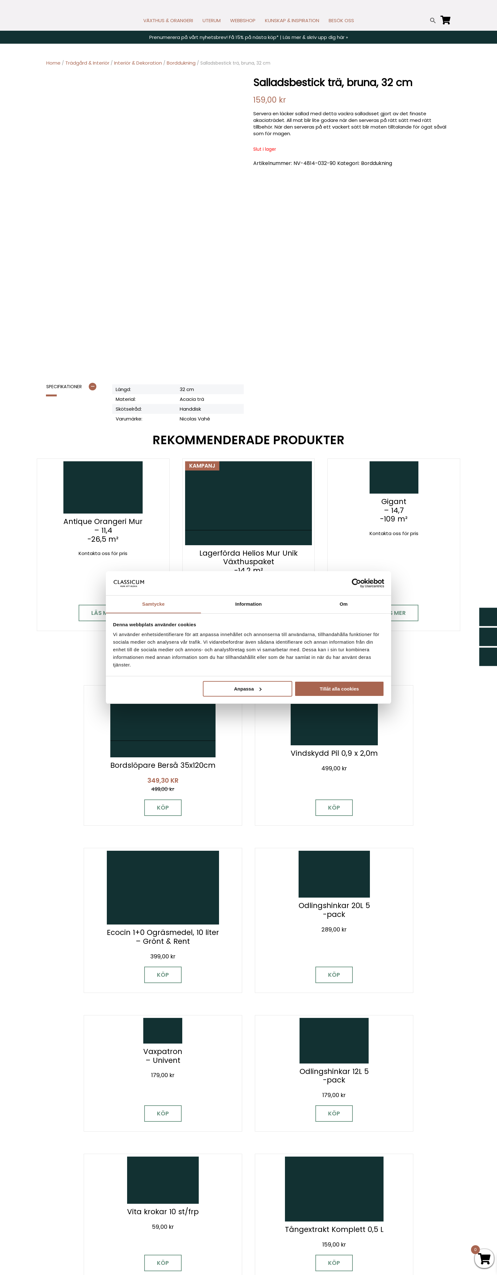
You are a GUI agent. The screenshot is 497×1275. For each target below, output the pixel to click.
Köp (96, 802)
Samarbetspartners (380, 1179)
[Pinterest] (95, 1189)
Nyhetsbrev (266, 1161)
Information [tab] (248, 604)
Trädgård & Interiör (87, 63)
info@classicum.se (169, 1184)
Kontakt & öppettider (278, 1151)
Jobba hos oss (374, 1188)
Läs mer (103, 613)
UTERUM (212, 20)
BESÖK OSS (341, 20)
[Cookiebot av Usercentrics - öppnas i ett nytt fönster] (356, 583)
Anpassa (247, 688)
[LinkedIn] (118, 1189)
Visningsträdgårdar (379, 1170)
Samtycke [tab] (153, 604)
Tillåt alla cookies (339, 688)
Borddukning (181, 63)
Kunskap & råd (270, 1197)
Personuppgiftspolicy (382, 1216)
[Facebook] (51, 1189)
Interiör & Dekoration (138, 63)
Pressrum (368, 1206)
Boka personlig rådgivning (191, 1074)
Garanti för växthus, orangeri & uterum (402, 1161)
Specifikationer (64, 387)
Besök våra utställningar (307, 1074)
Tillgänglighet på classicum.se (392, 1225)
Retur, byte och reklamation (286, 1225)
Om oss (262, 1216)
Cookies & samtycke (277, 1170)
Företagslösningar (274, 1179)
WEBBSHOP (242, 20)
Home (53, 63)
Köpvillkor (264, 1188)
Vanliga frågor (270, 1206)
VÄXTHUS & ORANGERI (168, 20)
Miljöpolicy (368, 1151)
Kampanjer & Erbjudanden (387, 1197)
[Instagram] (73, 1189)
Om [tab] (343, 604)
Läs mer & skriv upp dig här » (315, 37)
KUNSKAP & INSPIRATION (292, 20)
